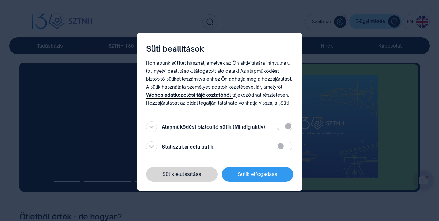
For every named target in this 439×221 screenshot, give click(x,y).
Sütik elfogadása (257, 174)
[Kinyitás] (151, 126)
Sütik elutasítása (181, 174)
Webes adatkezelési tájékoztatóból (189, 95)
